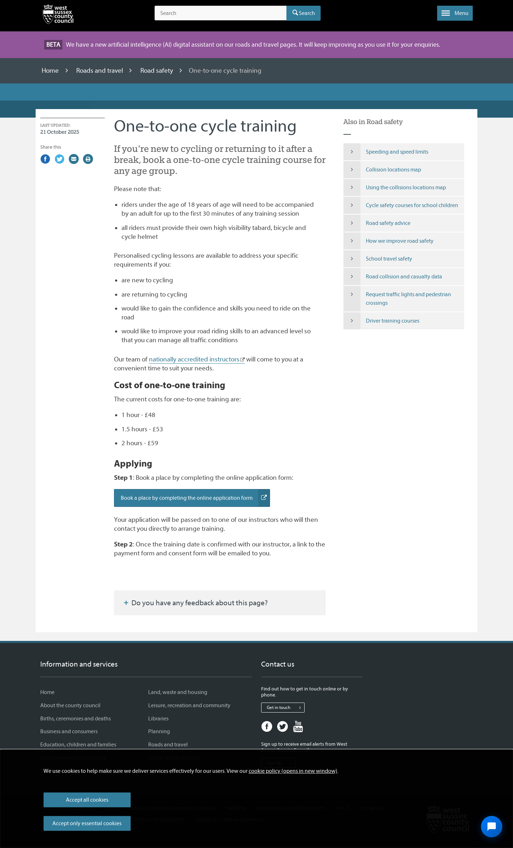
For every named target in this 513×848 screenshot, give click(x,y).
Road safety (157, 70)
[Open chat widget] (491, 826)
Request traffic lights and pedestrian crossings (397, 299)
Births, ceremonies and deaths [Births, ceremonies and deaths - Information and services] (75, 718)
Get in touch (285, 707)
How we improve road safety (388, 241)
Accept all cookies (87, 800)
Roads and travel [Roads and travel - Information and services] (168, 744)
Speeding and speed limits (386, 151)
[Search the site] (220, 13)
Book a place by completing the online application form (195, 498)
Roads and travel (100, 70)
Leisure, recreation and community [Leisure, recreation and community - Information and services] (189, 705)
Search (307, 13)
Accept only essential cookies (86, 823)
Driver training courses (381, 320)
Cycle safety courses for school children (400, 205)
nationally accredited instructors (194, 359)
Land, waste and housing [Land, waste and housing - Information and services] (177, 692)
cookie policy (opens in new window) (293, 771)
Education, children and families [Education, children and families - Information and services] (78, 744)
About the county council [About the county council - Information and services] (70, 705)
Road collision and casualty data (392, 276)
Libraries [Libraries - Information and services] (158, 718)
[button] (455, 13)
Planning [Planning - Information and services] (159, 731)
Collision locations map (382, 169)
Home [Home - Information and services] (47, 692)
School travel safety (378, 258)
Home (51, 70)
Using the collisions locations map (394, 187)
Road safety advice (377, 223)
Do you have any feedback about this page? (195, 602)
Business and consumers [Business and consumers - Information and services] (69, 731)
